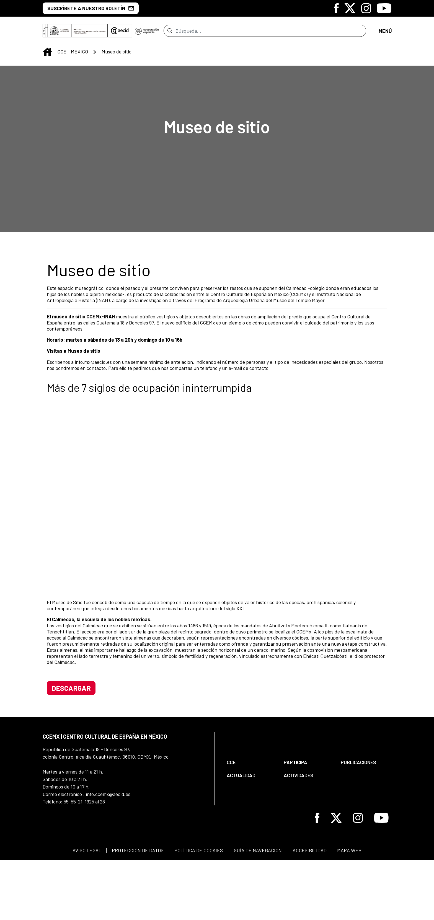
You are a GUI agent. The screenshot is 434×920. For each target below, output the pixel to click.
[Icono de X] (350, 8)
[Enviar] (169, 32)
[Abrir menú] (385, 32)
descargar (71, 740)
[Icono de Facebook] (336, 8)
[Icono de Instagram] (366, 8)
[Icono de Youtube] (384, 8)
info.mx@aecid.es (93, 365)
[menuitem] (250, 815)
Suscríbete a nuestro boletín (90, 8)
